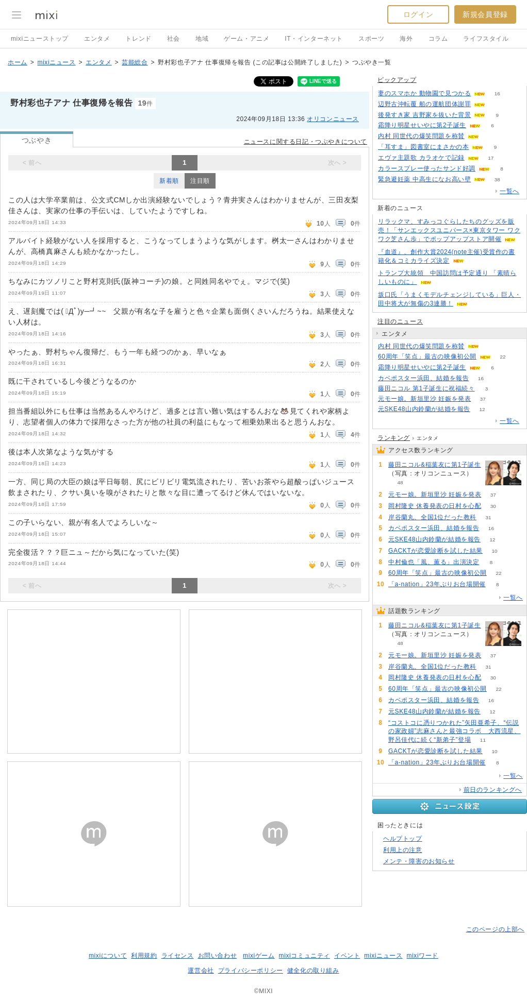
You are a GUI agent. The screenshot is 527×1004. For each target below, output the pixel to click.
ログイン (418, 14)
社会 (173, 38)
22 (502, 357)
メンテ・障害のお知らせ (419, 861)
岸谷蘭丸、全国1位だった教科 (432, 517)
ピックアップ (397, 79)
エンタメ (97, 38)
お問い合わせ (217, 955)
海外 (406, 38)
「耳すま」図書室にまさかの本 (423, 146)
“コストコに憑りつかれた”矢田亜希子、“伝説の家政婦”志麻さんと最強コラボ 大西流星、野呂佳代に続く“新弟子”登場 (454, 731)
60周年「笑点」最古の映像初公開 (427, 356)
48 (400, 482)
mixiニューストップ (40, 38)
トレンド (138, 38)
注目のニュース (400, 321)
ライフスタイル (485, 38)
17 (490, 158)
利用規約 (144, 955)
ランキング (393, 437)
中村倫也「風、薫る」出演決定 (433, 562)
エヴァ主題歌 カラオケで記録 (421, 157)
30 (493, 506)
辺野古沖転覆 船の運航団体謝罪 (424, 104)
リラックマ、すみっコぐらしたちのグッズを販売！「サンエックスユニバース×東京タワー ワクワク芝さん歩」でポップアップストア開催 (449, 230)
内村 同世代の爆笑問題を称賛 (421, 136)
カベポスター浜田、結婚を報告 (423, 378)
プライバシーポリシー (250, 970)
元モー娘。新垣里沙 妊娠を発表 (424, 398)
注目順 (200, 180)
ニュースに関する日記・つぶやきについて (305, 141)
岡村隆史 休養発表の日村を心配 (434, 505)
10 (494, 551)
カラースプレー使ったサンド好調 (426, 168)
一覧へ (509, 191)
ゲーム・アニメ (246, 38)
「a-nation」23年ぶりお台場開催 (437, 584)
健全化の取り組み (313, 970)
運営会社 (200, 970)
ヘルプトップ (402, 838)
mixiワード (422, 955)
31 (488, 517)
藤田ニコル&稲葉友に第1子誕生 (434, 464)
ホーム (17, 62)
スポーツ (371, 38)
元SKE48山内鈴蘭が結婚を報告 (424, 409)
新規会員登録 (485, 14)
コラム (438, 38)
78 (497, 104)
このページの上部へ (495, 929)
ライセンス (177, 955)
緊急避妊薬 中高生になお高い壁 (424, 179)
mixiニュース (56, 62)
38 (497, 179)
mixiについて (108, 955)
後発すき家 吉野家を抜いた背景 (424, 114)
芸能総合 (134, 62)
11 (483, 740)
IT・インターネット (314, 38)
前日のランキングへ (493, 789)
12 (482, 409)
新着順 (169, 180)
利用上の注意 (402, 850)
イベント (347, 955)
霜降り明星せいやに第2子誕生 (422, 125)
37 (483, 399)
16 (497, 93)
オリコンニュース (333, 119)
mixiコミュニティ (304, 955)
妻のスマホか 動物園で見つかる (424, 93)
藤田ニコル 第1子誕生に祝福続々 (426, 388)
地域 (201, 38)
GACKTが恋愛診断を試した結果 (435, 550)
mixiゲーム (259, 955)
